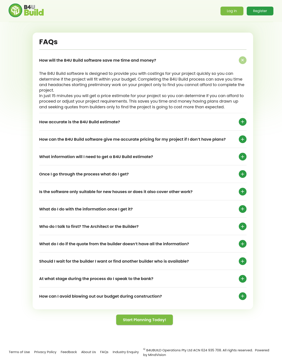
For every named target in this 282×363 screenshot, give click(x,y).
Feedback (69, 349)
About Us (86, 352)
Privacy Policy (40, 352)
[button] (143, 60)
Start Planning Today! (144, 320)
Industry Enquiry (119, 352)
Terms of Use (16, 352)
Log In (230, 11)
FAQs (104, 349)
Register (259, 11)
